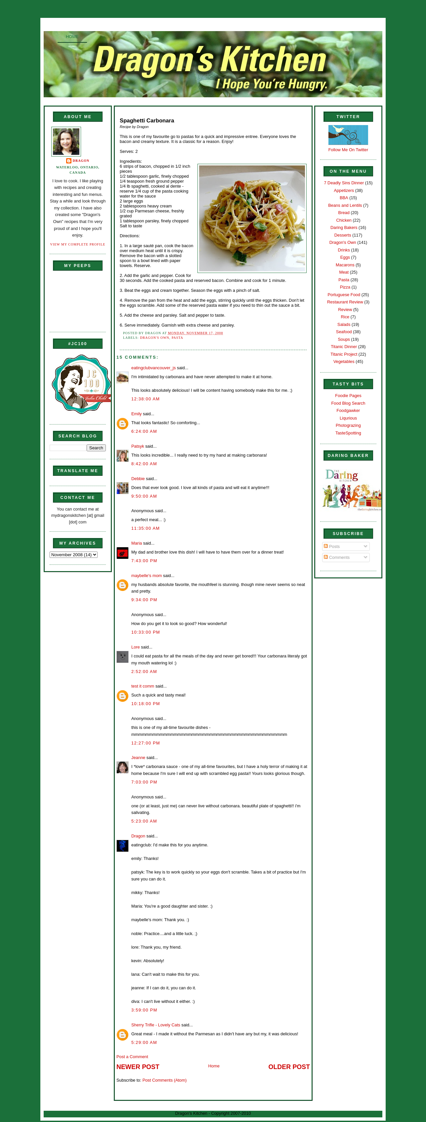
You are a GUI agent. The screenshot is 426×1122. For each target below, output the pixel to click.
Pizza (345, 287)
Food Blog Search (348, 403)
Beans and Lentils (345, 205)
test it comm (142, 686)
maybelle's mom (146, 575)
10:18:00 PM (145, 703)
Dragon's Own (154, 337)
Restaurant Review (345, 301)
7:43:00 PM (144, 560)
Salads (343, 324)
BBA (344, 197)
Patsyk (137, 446)
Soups (344, 339)
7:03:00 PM (144, 782)
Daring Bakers (343, 227)
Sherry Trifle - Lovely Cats (155, 1024)
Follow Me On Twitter (348, 149)
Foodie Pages (348, 395)
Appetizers (344, 190)
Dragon (81, 160)
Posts (332, 546)
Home (72, 36)
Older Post (289, 1066)
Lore (135, 647)
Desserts (342, 235)
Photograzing (348, 425)
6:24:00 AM (144, 431)
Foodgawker (348, 410)
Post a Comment (132, 1056)
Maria (136, 543)
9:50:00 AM (144, 496)
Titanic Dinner (344, 346)
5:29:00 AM (144, 1042)
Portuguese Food (343, 294)
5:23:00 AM (144, 821)
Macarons (345, 264)
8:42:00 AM (144, 463)
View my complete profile (78, 244)
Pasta (177, 337)
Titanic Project (343, 354)
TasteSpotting (348, 432)
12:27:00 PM (145, 743)
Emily (136, 413)
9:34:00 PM (144, 599)
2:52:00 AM (144, 671)
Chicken (344, 220)
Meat (344, 272)
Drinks (344, 249)
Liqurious (348, 418)
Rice (345, 316)
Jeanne (138, 757)
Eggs (345, 257)
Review (345, 309)
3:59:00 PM (144, 1010)
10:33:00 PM (145, 632)
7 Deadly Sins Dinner (344, 182)
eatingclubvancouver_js (153, 367)
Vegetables (344, 361)
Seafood (344, 331)
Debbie (138, 478)
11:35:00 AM (145, 528)
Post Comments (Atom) (165, 1080)
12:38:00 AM (145, 398)
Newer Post (137, 1066)
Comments (337, 557)
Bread (344, 212)
